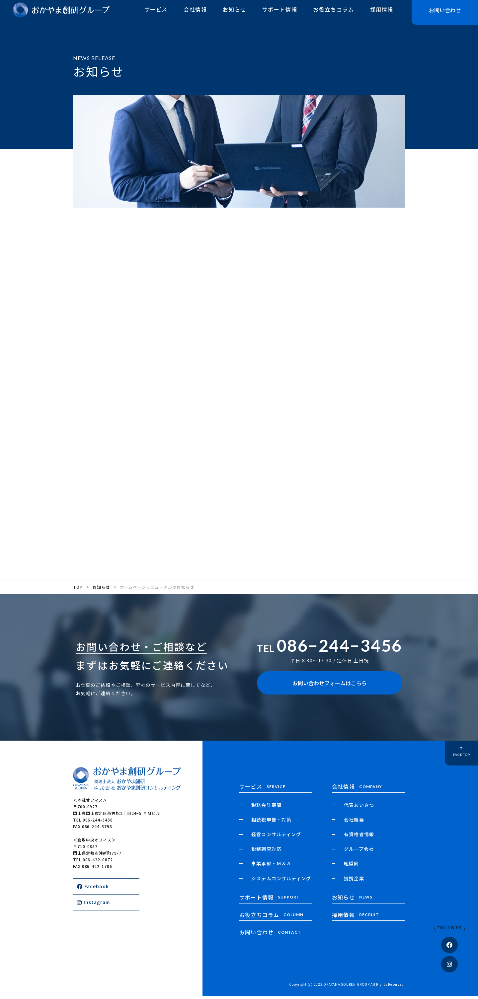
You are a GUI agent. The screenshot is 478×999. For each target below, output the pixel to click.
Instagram (93, 905)
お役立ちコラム (333, 14)
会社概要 (354, 823)
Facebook (93, 889)
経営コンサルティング (276, 837)
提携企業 (354, 881)
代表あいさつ (359, 808)
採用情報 (381, 14)
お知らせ (234, 14)
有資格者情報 (359, 837)
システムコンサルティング (281, 881)
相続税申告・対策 (271, 823)
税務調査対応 (266, 852)
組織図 (351, 867)
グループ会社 (358, 852)
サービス (156, 14)
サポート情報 (279, 14)
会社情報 (195, 14)
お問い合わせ (445, 15)
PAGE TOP (446, 755)
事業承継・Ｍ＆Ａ (271, 867)
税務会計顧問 (266, 808)
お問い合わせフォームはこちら (329, 686)
